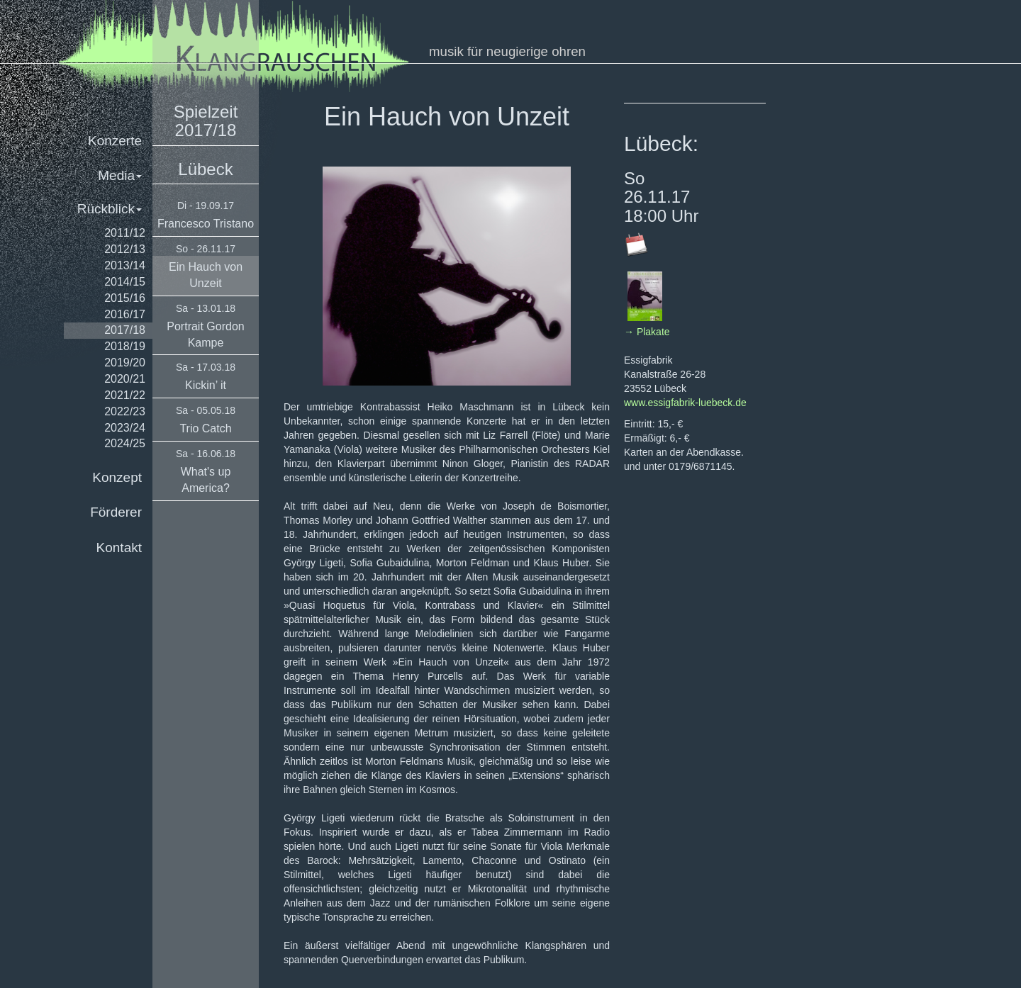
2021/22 (124, 395)
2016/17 (124, 314)
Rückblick (109, 208)
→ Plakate (647, 331)
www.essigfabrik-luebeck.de (685, 402)
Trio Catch (205, 428)
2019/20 (124, 363)
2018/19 (124, 346)
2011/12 (124, 233)
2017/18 (124, 330)
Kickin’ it (205, 385)
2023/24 (124, 428)
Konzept (117, 477)
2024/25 (124, 443)
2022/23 (124, 411)
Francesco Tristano (205, 224)
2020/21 (124, 379)
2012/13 (124, 249)
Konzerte (115, 140)
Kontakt (119, 547)
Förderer (116, 512)
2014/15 (124, 282)
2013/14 (124, 265)
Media (120, 175)
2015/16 (124, 298)
